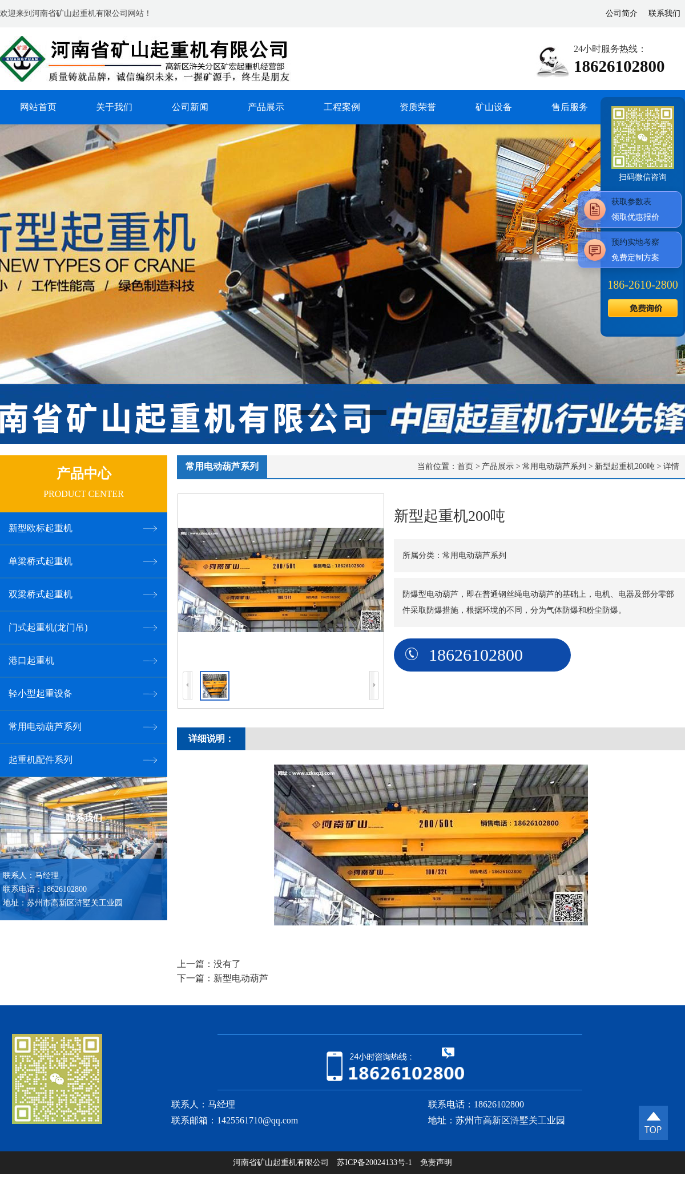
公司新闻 (190, 107)
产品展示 (266, 107)
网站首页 (38, 107)
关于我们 (114, 107)
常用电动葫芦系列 (554, 466)
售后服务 (569, 107)
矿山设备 (494, 107)
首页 (465, 466)
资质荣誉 (418, 107)
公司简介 (622, 13)
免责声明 (436, 1162)
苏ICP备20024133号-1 (374, 1162)
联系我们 (664, 13)
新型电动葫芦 (240, 978)
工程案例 (342, 107)
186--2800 (642, 284)
